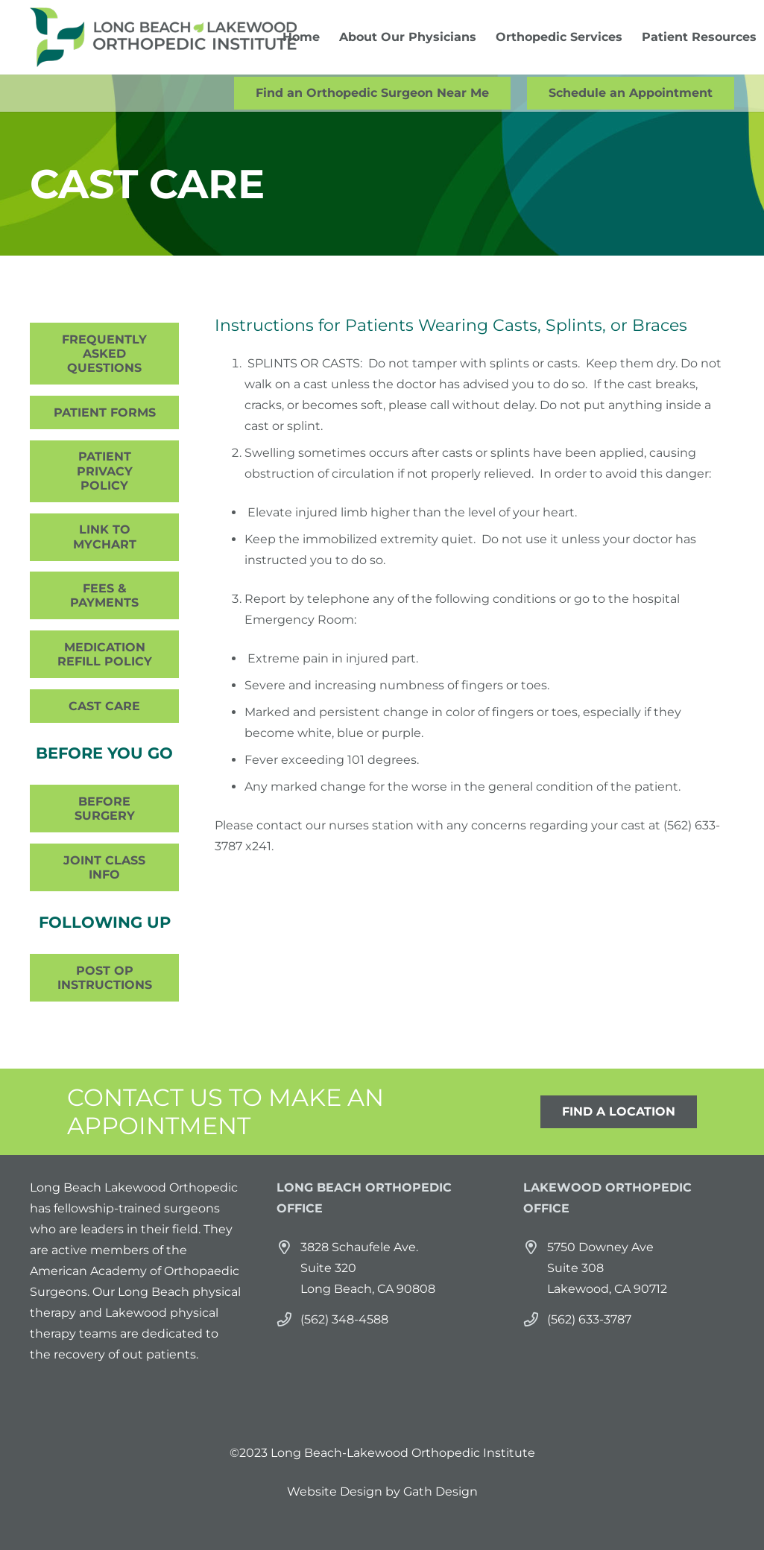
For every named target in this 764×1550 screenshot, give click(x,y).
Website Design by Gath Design (382, 1491)
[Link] (163, 37)
